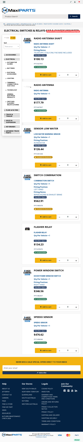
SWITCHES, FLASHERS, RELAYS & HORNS (13, 102)
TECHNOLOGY (12, 90)
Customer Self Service (43, 435)
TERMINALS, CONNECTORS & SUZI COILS (12, 83)
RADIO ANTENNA (44, 84)
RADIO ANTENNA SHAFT (48, 38)
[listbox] (12, 46)
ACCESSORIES (11, 54)
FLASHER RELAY (43, 226)
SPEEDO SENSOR (43, 316)
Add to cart (46, 74)
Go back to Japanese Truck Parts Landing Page (63, 31)
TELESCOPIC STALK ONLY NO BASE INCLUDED (56, 47)
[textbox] (35, 16)
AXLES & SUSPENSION (11, 121)
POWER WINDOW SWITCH (49, 270)
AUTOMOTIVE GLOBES (12, 62)
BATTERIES (11, 68)
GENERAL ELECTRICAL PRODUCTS (11, 95)
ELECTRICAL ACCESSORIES (11, 73)
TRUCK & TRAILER (9, 115)
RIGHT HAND (56, 279)
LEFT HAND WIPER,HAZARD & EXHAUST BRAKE (56, 187)
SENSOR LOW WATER (46, 128)
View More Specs (40, 55)
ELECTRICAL (10, 59)
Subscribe (42, 372)
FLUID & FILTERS (12, 110)
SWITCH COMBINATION (47, 174)
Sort (5, 42)
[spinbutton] (68, 74)
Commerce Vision (41, 436)
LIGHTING (10, 78)
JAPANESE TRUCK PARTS (12, 131)
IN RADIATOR (56, 138)
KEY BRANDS (10, 126)
